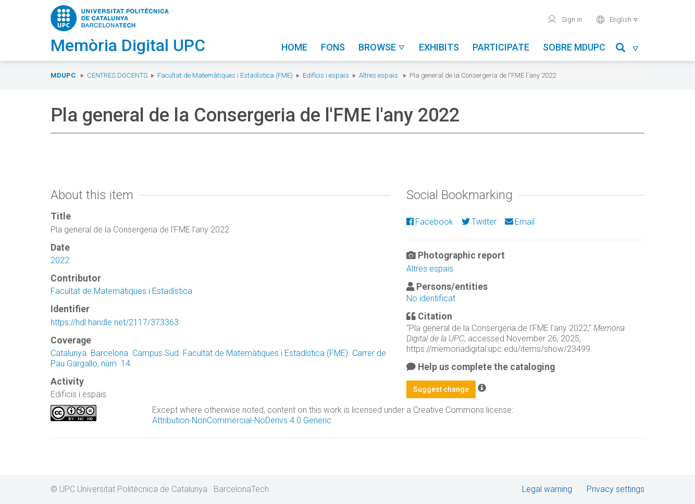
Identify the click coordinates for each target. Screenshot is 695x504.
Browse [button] (381, 47)
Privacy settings (615, 489)
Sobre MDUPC (574, 47)
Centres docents (117, 75)
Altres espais (378, 75)
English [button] (617, 19)
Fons (333, 47)
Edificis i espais (326, 75)
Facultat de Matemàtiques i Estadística (121, 291)
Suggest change (441, 389)
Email (520, 222)
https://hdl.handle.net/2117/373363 (115, 322)
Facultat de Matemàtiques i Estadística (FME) (225, 75)
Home (294, 47)
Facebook (429, 222)
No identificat (430, 298)
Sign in (564, 19)
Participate (501, 47)
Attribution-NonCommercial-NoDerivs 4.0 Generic (241, 420)
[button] (627, 49)
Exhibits (439, 47)
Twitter (479, 222)
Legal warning (547, 489)
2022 (60, 260)
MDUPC (63, 75)
